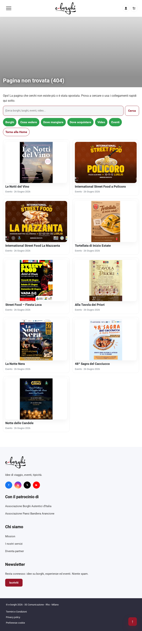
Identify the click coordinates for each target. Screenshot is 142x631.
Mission (10, 536)
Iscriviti (13, 582)
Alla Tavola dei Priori (90, 305)
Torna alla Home (16, 132)
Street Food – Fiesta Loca (23, 305)
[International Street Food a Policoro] (106, 162)
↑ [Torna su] (132, 621)
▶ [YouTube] (36, 485)
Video (101, 122)
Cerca (132, 110)
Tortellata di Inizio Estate (93, 245)
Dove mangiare (53, 122)
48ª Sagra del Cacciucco (92, 364)
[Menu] (8, 8)
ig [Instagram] (18, 485)
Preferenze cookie (15, 622)
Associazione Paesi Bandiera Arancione (29, 513)
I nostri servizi (14, 543)
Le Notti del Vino (17, 186)
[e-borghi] (65, 8)
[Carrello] (134, 8)
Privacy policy (13, 617)
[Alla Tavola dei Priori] (106, 280)
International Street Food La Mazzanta (32, 245)
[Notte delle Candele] (36, 398)
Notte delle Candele (19, 423)
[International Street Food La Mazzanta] (36, 221)
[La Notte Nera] (36, 339)
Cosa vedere (28, 122)
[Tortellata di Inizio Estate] (106, 221)
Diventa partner (14, 551)
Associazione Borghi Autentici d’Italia (28, 506)
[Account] (125, 8)
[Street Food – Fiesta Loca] (36, 280)
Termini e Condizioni (16, 611)
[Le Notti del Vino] (36, 162)
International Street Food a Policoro (100, 186)
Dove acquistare (80, 122)
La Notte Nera (15, 364)
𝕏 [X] (27, 485)
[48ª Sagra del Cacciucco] (106, 339)
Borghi (9, 122)
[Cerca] (63, 111)
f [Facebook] (8, 485)
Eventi (115, 122)
